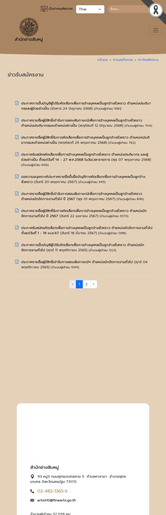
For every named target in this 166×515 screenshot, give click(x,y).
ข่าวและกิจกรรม (123, 60)
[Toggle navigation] (156, 30)
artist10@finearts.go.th (56, 500)
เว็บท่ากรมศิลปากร (57, 9)
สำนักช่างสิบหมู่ (29, 30)
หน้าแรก (102, 60)
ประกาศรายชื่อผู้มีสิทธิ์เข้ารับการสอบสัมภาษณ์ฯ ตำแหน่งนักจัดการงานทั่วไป (77, 262)
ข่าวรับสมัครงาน (148, 60)
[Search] (133, 9)
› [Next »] (93, 284)
